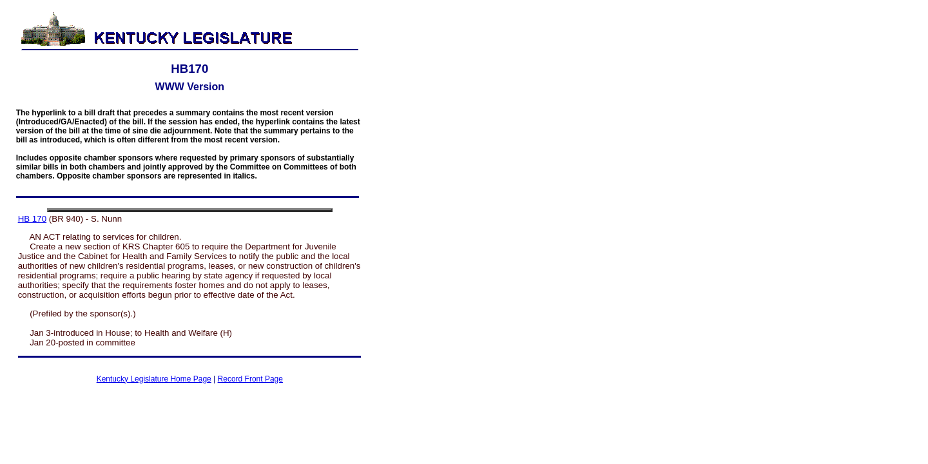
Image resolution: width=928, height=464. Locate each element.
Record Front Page (250, 378)
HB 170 (32, 219)
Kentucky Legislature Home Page (154, 378)
